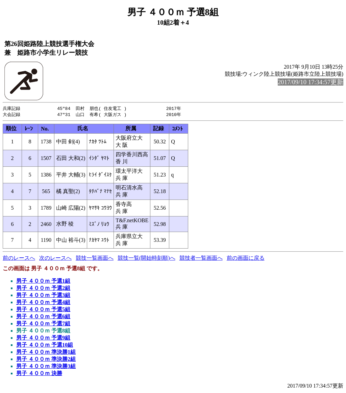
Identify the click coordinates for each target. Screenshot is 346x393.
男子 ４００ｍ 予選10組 (44, 345)
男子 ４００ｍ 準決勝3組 (46, 367)
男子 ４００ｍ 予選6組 (43, 317)
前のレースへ (19, 258)
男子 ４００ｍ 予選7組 (43, 324)
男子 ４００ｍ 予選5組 (43, 310)
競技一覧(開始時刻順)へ (146, 258)
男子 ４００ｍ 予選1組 (43, 281)
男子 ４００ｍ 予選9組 (43, 338)
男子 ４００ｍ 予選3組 (43, 296)
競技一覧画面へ (95, 258)
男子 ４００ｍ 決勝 (39, 374)
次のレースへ (55, 258)
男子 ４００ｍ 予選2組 (43, 289)
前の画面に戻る (246, 258)
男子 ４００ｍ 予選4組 (43, 303)
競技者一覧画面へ (201, 258)
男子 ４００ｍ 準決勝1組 (46, 352)
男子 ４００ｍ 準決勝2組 (46, 360)
